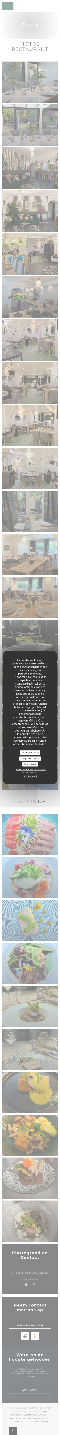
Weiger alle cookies (30, 758)
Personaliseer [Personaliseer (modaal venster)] (30, 764)
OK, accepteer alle (30, 752)
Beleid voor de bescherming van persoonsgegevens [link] (31, 770)
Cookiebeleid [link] (30, 776)
